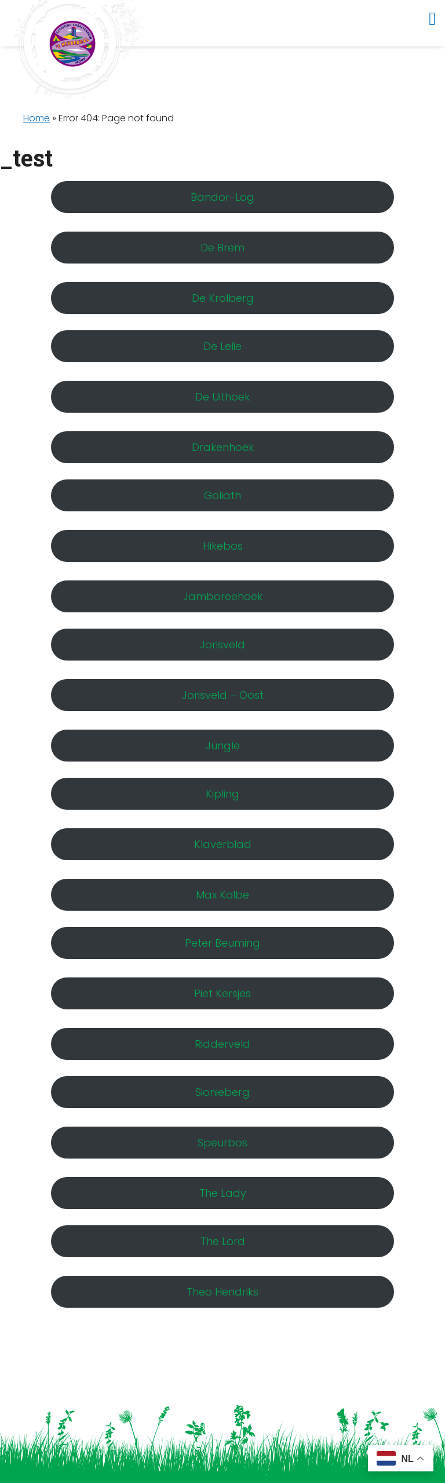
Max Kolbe (222, 894)
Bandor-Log (222, 197)
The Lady (222, 1193)
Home (36, 118)
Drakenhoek (223, 447)
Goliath (222, 495)
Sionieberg (222, 1092)
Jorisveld (222, 644)
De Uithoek (222, 396)
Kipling (222, 793)
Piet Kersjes (222, 993)
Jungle (223, 745)
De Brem (222, 247)
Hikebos (223, 546)
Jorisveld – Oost (223, 695)
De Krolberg (223, 298)
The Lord (222, 1241)
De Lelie (222, 346)
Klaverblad (222, 844)
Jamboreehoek (222, 596)
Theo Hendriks (222, 1291)
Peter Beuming (222, 943)
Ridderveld (222, 1044)
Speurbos (222, 1142)
